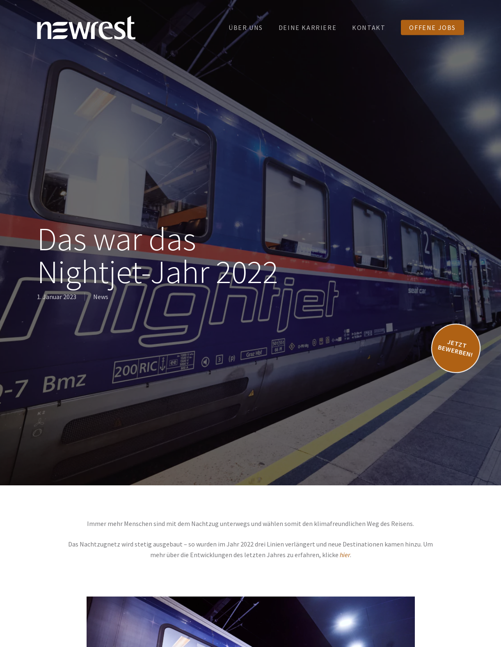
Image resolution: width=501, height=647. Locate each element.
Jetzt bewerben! (455, 348)
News (100, 297)
